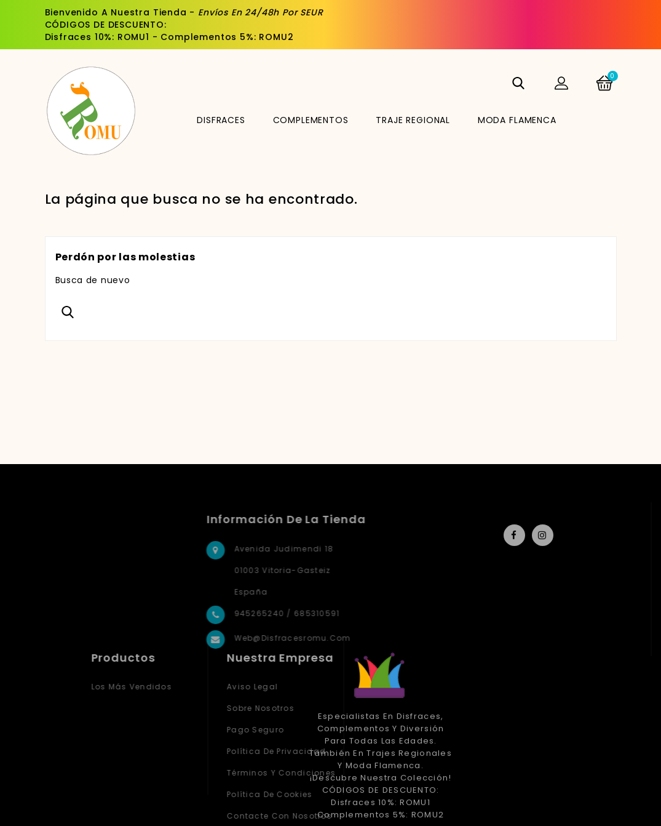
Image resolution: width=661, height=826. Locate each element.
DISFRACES (221, 120)
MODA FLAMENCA (517, 120)
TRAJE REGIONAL (413, 120)
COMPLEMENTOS (311, 120)
